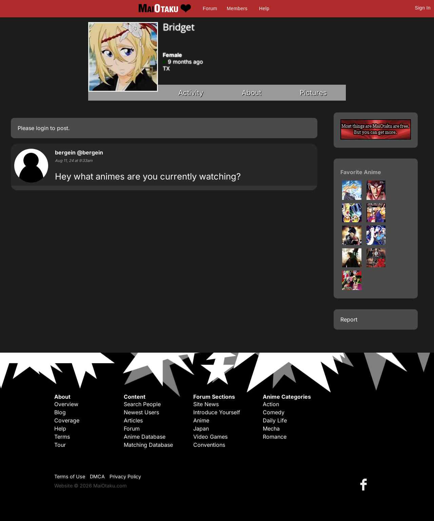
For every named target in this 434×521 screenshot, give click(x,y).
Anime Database (144, 436)
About (251, 92)
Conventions (209, 444)
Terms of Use (69, 476)
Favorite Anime (360, 172)
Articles (133, 420)
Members (237, 8)
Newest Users (141, 412)
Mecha (271, 428)
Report (348, 319)
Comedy (273, 412)
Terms (62, 436)
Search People (142, 404)
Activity (190, 92)
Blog (60, 412)
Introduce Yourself (216, 412)
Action (271, 404)
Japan (201, 428)
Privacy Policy (125, 476)
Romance (275, 436)
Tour (60, 444)
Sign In (423, 8)
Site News (206, 404)
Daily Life (275, 420)
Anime (201, 420)
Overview (66, 404)
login (42, 128)
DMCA (97, 476)
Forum (210, 8)
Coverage (66, 420)
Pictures (313, 92)
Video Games (210, 436)
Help (264, 8)
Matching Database (148, 444)
